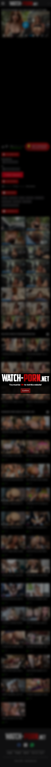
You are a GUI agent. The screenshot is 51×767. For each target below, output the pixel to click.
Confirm (25, 390)
